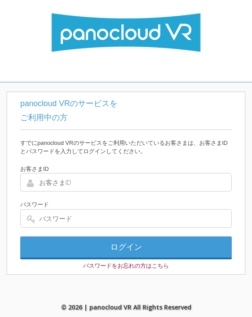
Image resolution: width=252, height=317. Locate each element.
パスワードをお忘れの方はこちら (126, 265)
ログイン (126, 247)
